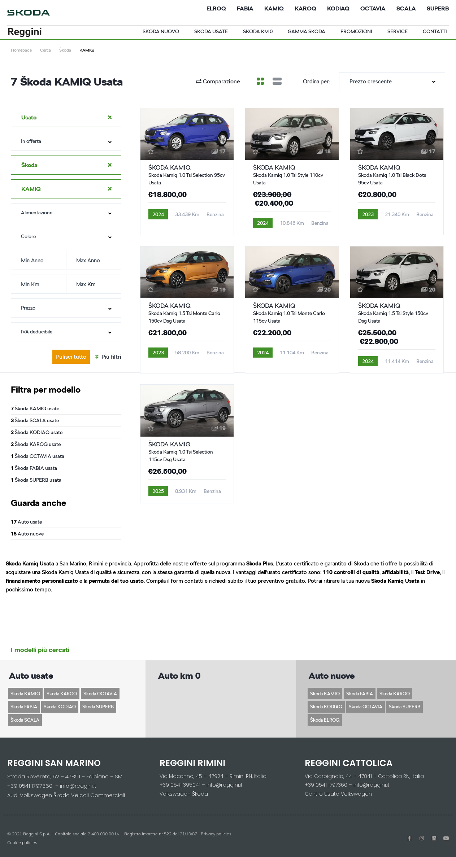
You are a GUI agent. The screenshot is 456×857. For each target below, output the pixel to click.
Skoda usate (211, 31)
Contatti (435, 31)
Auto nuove (27, 533)
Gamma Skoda (306, 31)
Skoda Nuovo (161, 31)
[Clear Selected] (109, 117)
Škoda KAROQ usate (36, 444)
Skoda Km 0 (258, 31)
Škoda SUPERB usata (36, 480)
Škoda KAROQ (62, 693)
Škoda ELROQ (324, 720)
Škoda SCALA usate (35, 420)
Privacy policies (216, 833)
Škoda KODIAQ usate (36, 432)
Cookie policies (22, 842)
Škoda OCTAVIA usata (37, 456)
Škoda (65, 50)
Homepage (21, 50)
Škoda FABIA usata (34, 468)
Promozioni (356, 31)
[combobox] (392, 81)
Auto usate (26, 522)
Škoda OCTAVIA (100, 693)
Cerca (45, 50)
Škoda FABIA (23, 706)
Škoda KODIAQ (60, 706)
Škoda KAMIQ (25, 693)
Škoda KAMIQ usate (35, 408)
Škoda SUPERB (98, 706)
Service (397, 31)
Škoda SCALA (24, 720)
